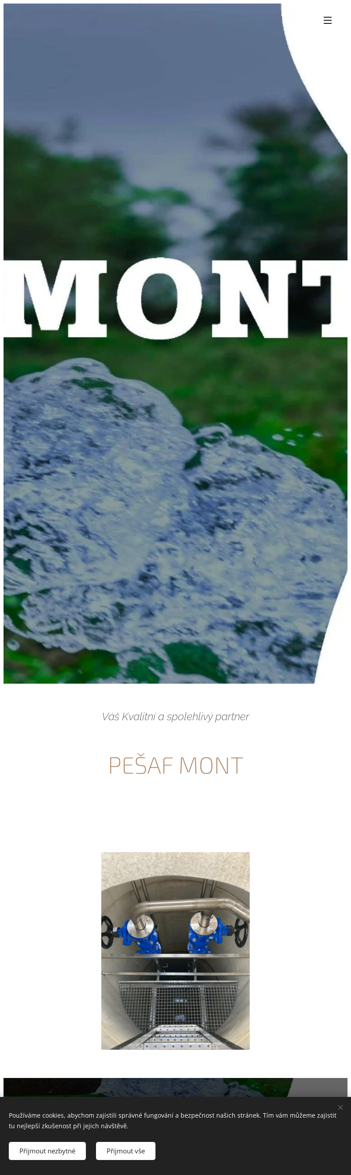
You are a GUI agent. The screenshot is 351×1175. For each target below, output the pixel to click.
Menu (328, 20)
